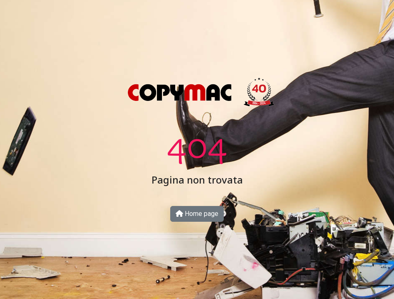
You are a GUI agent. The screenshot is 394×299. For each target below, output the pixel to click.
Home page (197, 214)
